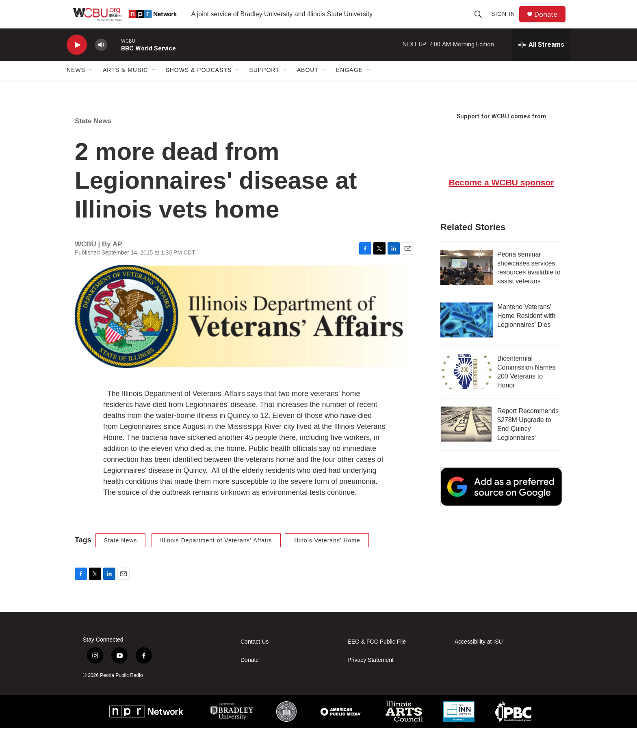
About (307, 84)
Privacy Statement (370, 674)
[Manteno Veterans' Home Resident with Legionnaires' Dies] (466, 334)
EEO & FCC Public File (376, 656)
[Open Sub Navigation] (91, 84)
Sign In (506, 21)
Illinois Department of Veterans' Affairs (216, 554)
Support (264, 84)
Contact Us (254, 656)
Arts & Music (125, 84)
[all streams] (541, 59)
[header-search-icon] (481, 21)
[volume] (101, 59)
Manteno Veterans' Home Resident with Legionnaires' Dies (526, 330)
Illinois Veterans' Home (326, 554)
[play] (76, 59)
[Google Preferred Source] (501, 501)
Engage (349, 84)
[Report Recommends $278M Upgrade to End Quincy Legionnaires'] (466, 438)
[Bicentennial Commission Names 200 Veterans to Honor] (466, 385)
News (76, 84)
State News (93, 135)
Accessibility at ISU (479, 656)
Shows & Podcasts (198, 84)
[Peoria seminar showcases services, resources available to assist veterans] (466, 281)
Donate (549, 21)
